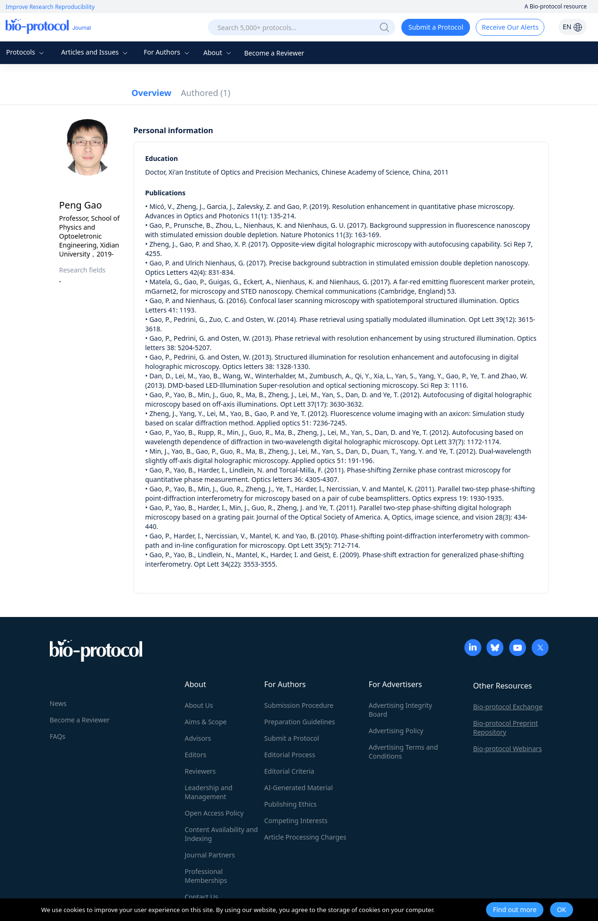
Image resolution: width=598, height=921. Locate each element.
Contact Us (201, 896)
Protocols (26, 52)
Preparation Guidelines (299, 721)
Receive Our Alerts (510, 27)
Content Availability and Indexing (221, 834)
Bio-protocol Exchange (508, 706)
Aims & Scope (206, 721)
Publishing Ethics (290, 804)
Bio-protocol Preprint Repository (505, 728)
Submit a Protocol (435, 27)
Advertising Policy (396, 730)
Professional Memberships (206, 876)
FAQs (57, 736)
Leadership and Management (209, 792)
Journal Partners (210, 854)
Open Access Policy (214, 813)
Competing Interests (296, 820)
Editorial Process (290, 754)
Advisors (198, 738)
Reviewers (200, 771)
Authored (205, 92)
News (58, 703)
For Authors (167, 52)
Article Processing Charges (305, 837)
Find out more (515, 909)
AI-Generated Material (298, 787)
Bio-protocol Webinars (507, 748)
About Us (199, 705)
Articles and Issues (95, 52)
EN (572, 26)
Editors (196, 754)
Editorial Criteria (289, 771)
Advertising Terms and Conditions (403, 752)
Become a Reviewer (274, 52)
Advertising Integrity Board (400, 710)
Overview (152, 92)
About (218, 52)
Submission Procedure (299, 705)
